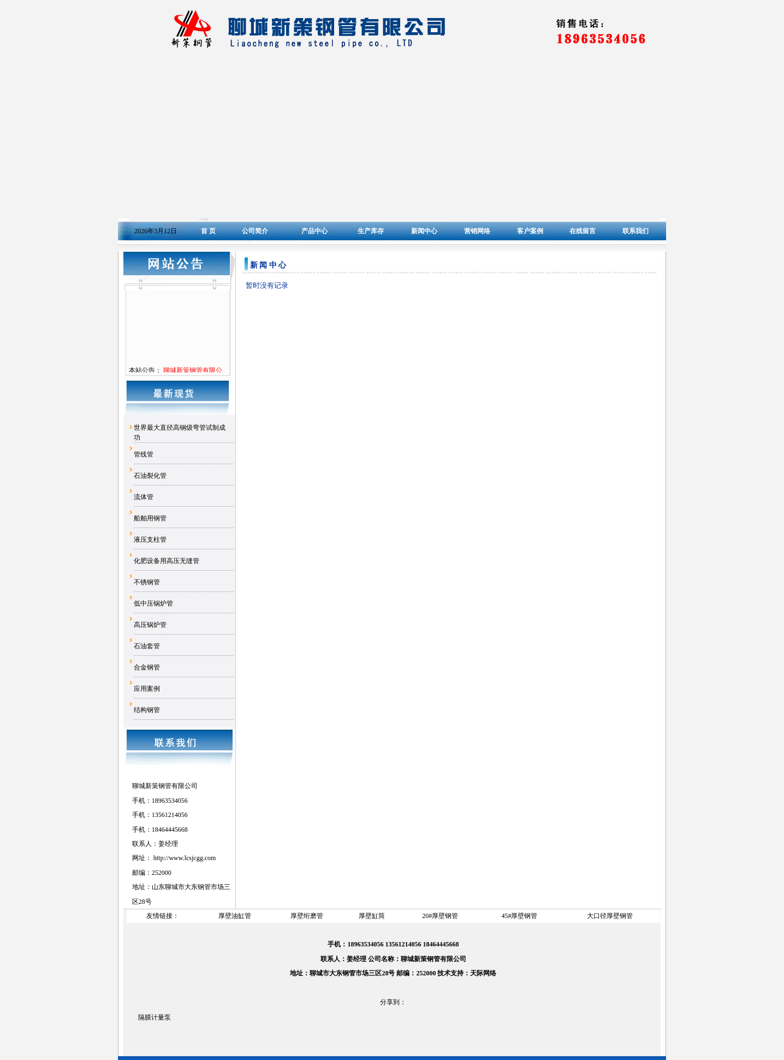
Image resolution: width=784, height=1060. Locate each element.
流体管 (143, 497)
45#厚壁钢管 (519, 916)
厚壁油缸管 (234, 916)
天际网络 (483, 973)
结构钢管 (147, 710)
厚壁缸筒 (372, 916)
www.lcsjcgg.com (192, 858)
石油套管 (147, 646)
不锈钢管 (147, 582)
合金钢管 (147, 667)
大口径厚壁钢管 (610, 916)
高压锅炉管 (150, 625)
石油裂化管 (150, 475)
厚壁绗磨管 (306, 916)
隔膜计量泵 (154, 1017)
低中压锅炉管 (153, 603)
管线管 (143, 454)
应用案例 (147, 688)
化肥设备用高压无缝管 (166, 561)
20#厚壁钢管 (440, 916)
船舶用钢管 (150, 518)
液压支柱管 (150, 539)
